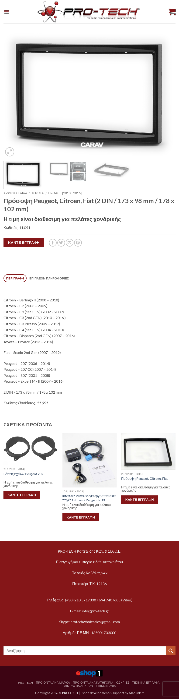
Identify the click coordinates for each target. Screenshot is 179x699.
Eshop (84, 693)
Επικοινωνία (106, 686)
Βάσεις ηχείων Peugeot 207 (23, 474)
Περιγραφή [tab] (15, 278)
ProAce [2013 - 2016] (65, 193)
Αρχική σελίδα (15, 193)
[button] (6, 11)
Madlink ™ (136, 693)
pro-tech (25, 682)
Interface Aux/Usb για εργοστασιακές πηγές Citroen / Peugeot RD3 (89, 498)
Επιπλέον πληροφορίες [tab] (49, 278)
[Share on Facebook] (53, 243)
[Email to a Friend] (69, 243)
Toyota (38, 193)
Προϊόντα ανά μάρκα (53, 682)
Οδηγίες (122, 682)
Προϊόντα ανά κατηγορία (93, 682)
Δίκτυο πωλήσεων (78, 686)
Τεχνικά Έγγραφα (146, 682)
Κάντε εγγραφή (24, 242)
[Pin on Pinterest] (78, 243)
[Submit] (171, 650)
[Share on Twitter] (61, 243)
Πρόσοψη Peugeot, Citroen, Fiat (144, 478)
